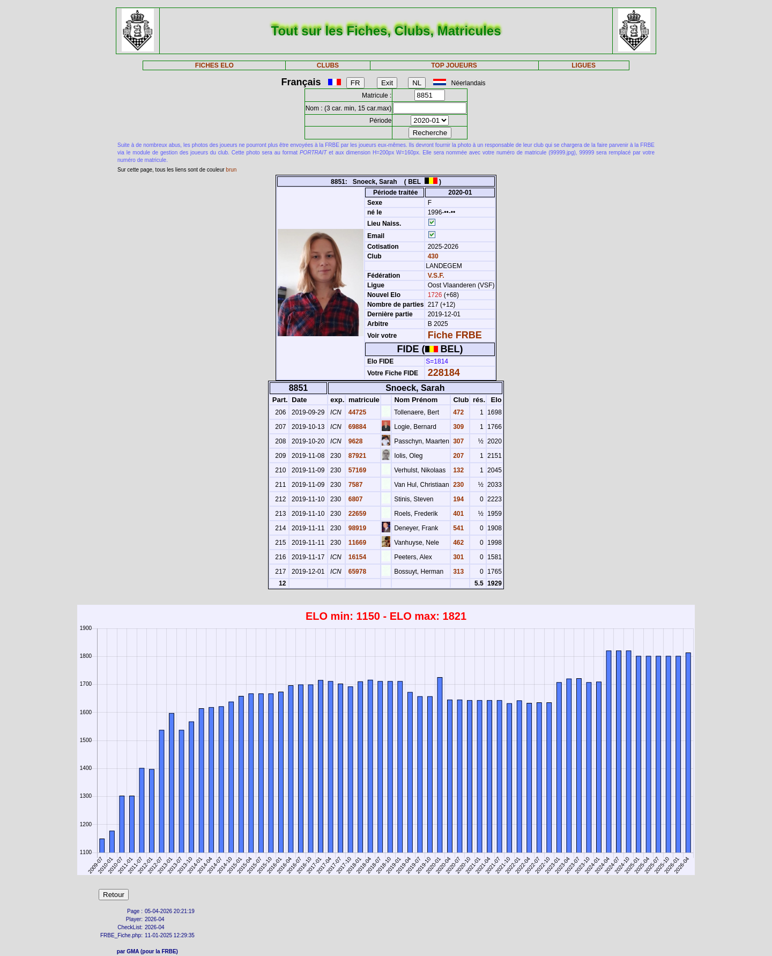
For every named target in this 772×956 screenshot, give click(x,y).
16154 (356, 557)
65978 (356, 571)
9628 (354, 441)
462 (457, 542)
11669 (356, 542)
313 (457, 571)
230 (457, 484)
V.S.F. (436, 275)
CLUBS (328, 65)
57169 (356, 470)
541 (457, 528)
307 (457, 441)
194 (457, 499)
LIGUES (583, 65)
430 (432, 256)
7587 (354, 484)
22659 (356, 513)
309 (457, 427)
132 (457, 470)
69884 (356, 427)
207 (457, 456)
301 (457, 557)
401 (457, 513)
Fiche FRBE (455, 335)
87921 (356, 456)
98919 (356, 528)
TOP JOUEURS (454, 65)
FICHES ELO (214, 65)
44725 (356, 412)
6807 (354, 499)
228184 (444, 372)
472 (457, 412)
